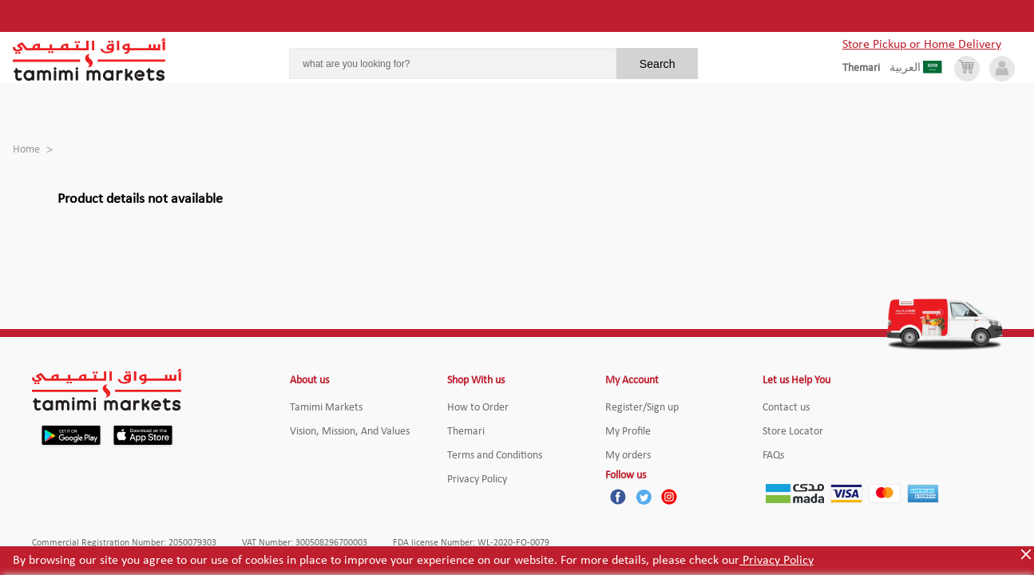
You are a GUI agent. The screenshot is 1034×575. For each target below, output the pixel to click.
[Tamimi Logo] (89, 59)
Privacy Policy (776, 560)
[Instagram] (669, 497)
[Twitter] (643, 497)
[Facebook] (618, 497)
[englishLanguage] (865, 68)
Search (657, 64)
